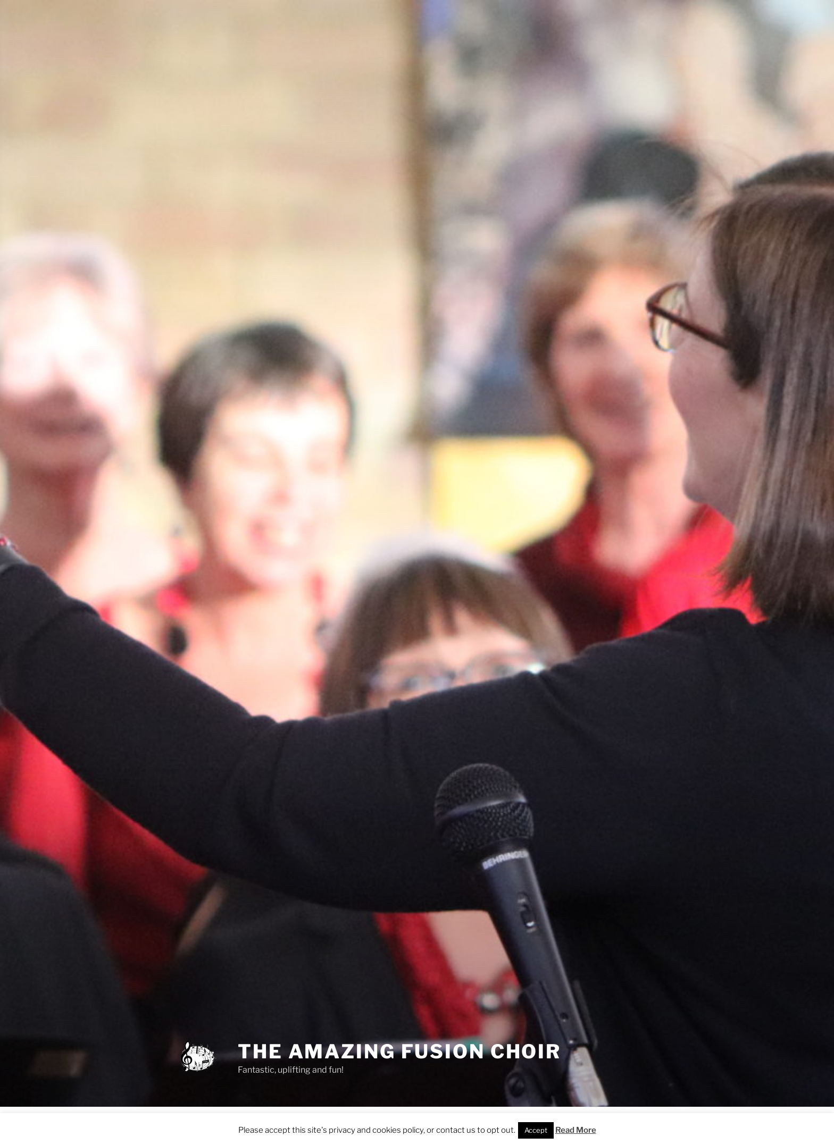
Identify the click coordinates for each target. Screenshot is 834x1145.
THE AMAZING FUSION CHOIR (399, 1051)
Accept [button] (535, 1130)
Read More (575, 1130)
